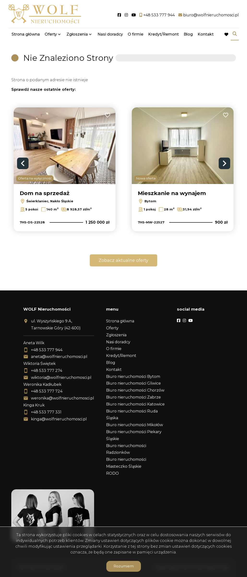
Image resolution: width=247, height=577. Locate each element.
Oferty (51, 34)
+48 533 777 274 (46, 370)
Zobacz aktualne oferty (123, 260)
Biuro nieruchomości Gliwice (133, 383)
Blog (188, 34)
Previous (23, 163)
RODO (112, 473)
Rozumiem (124, 566)
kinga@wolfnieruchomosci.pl (59, 419)
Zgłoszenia (77, 34)
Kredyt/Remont (163, 34)
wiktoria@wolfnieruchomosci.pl (61, 377)
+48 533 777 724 (46, 391)
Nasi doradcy (110, 34)
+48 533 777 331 (46, 412)
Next (224, 163)
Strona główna (26, 34)
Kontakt (206, 34)
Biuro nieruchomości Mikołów (134, 425)
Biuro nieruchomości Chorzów (135, 390)
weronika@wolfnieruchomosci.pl (62, 398)
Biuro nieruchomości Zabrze (133, 397)
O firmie (135, 34)
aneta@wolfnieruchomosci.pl (59, 356)
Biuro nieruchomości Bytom (133, 376)
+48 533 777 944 (46, 350)
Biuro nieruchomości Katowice (135, 404)
